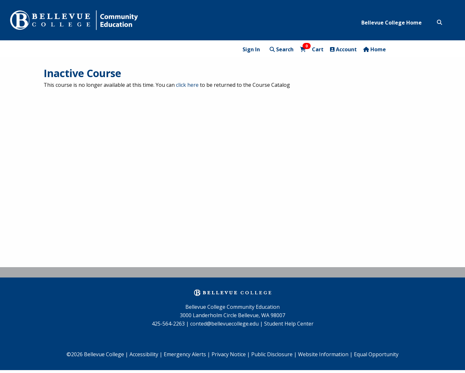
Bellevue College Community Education (232, 306)
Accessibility (144, 354)
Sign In (251, 49)
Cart (312, 49)
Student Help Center (289, 323)
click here (187, 84)
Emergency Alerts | (187, 354)
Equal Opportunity (376, 354)
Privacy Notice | (231, 354)
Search (282, 49)
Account (343, 49)
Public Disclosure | (274, 354)
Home (374, 49)
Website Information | (325, 354)
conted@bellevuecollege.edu (224, 323)
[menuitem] (187, 354)
